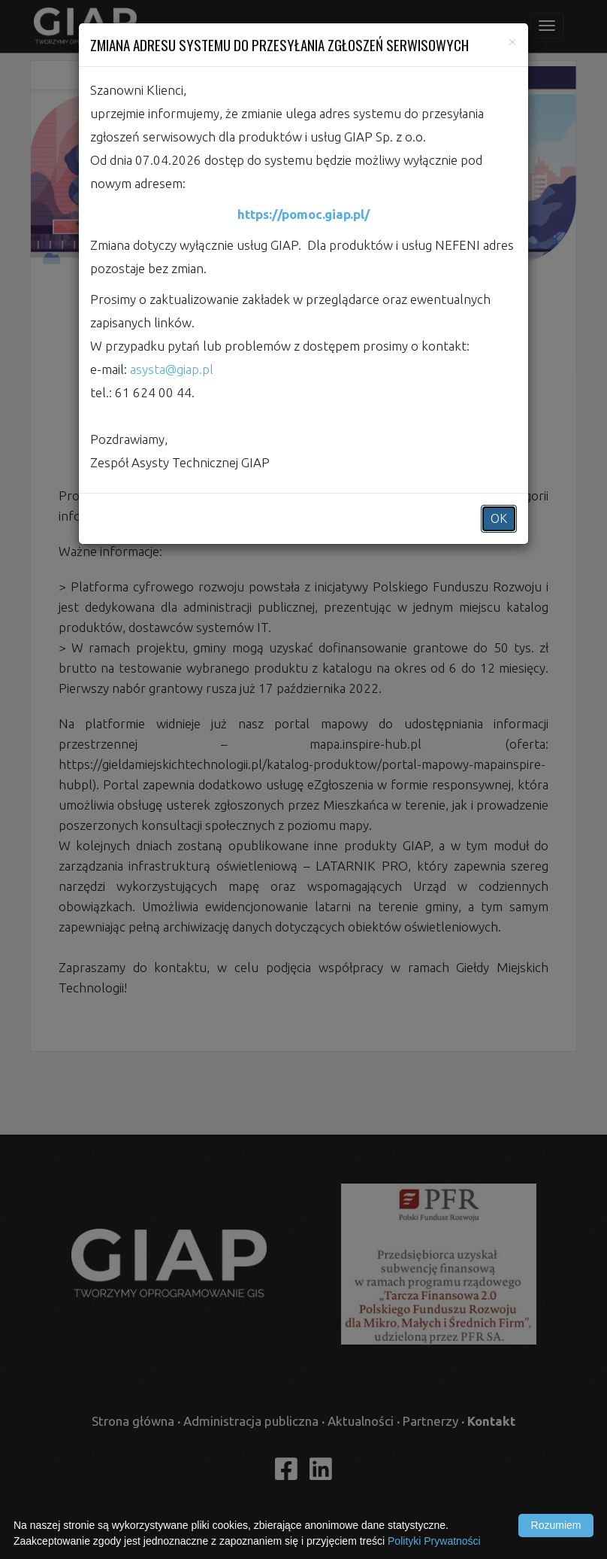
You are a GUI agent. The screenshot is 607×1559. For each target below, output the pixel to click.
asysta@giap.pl (171, 369)
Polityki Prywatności (434, 1541)
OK (499, 518)
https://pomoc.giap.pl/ (303, 214)
